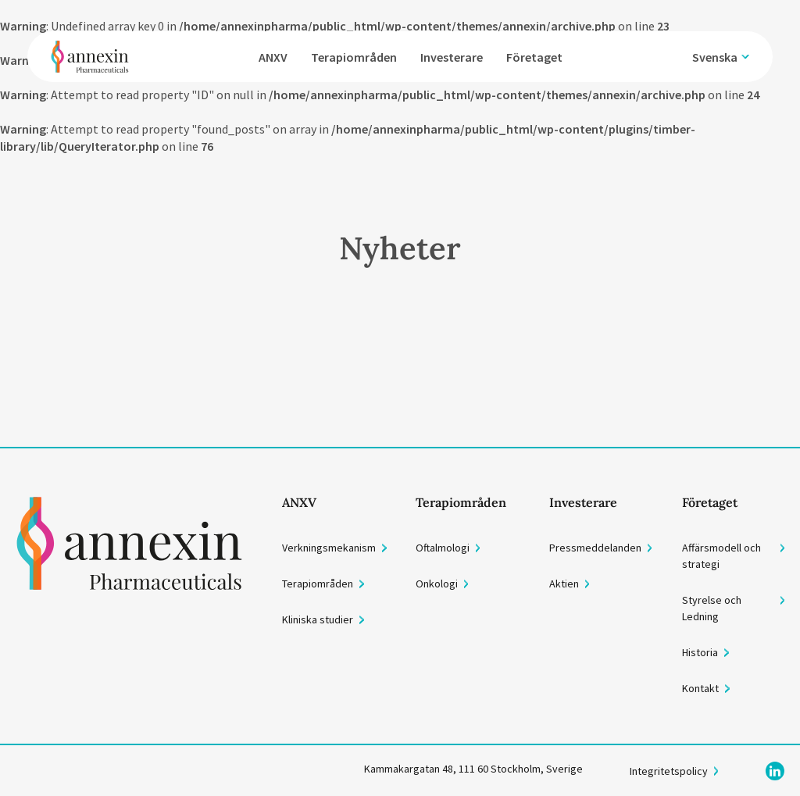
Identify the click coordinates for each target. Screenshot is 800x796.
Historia (700, 652)
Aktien (564, 583)
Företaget (534, 57)
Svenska (715, 57)
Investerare (451, 57)
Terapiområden (354, 57)
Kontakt (700, 688)
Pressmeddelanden (595, 548)
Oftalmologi (443, 548)
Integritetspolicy (669, 771)
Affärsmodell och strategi (721, 556)
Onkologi (437, 583)
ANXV (273, 57)
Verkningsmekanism (329, 548)
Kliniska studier (317, 619)
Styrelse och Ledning (711, 608)
